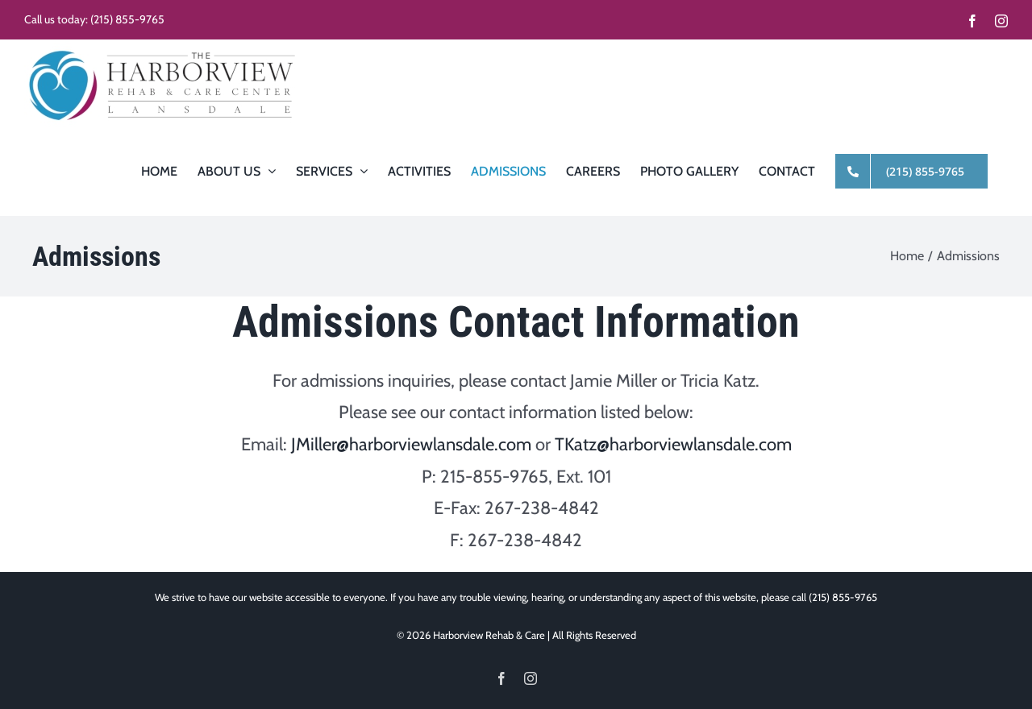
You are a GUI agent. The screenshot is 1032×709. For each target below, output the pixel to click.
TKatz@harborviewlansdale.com (673, 444)
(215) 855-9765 (127, 19)
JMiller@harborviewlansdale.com (411, 444)
